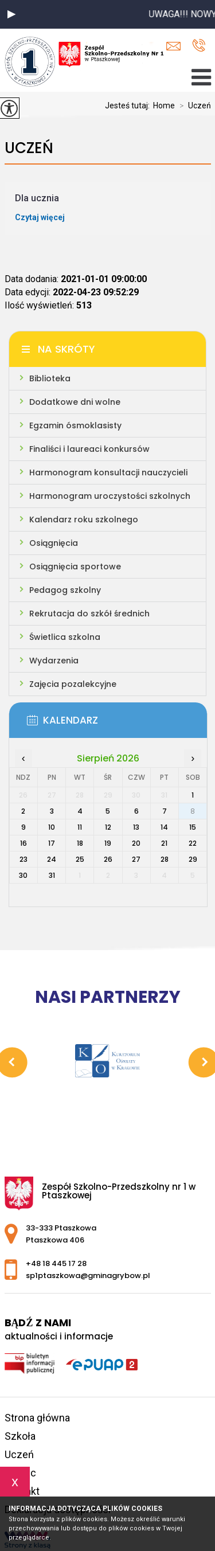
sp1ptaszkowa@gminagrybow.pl (173, 46)
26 (108, 859)
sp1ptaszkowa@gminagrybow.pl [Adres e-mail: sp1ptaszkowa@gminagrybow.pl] (88, 1275)
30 (23, 875)
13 (136, 827)
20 (136, 843)
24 (51, 859)
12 (108, 827)
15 (192, 827)
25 (80, 859)
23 (23, 859)
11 (79, 827)
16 (23, 843)
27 (136, 859)
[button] (11, 14)
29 (193, 859)
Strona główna (37, 1418)
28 (165, 859)
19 (107, 843)
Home (164, 105)
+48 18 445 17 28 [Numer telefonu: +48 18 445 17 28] (56, 1263)
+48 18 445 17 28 (198, 45)
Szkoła (20, 1436)
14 (164, 827)
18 (80, 843)
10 (51, 827)
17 (51, 843)
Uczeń (193, 105)
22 (193, 843)
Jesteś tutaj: (129, 105)
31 (52, 875)
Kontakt (22, 1491)
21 (164, 843)
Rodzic (20, 1473)
